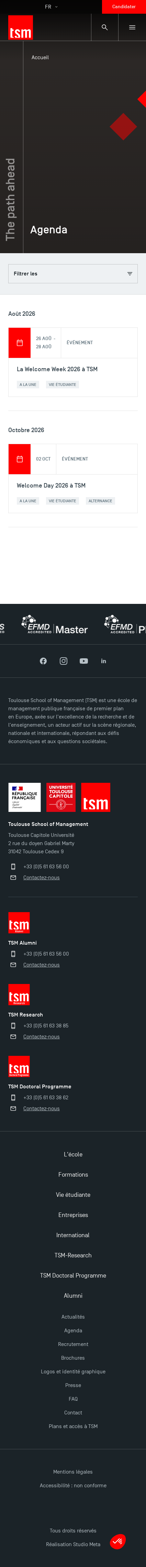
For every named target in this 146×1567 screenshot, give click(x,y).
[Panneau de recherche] (105, 27)
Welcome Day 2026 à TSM (51, 485)
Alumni (73, 1295)
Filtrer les (73, 273)
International (73, 1235)
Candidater (124, 7)
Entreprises (73, 1215)
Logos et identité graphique (73, 1372)
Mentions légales (73, 1472)
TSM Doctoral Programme (73, 1275)
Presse (73, 1385)
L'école (73, 1154)
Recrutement (73, 1344)
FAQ (73, 1399)
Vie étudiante (73, 1195)
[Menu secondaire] (132, 27)
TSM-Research (73, 1255)
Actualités (73, 1317)
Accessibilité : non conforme (73, 1485)
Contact (73, 1413)
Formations (73, 1174)
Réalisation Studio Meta (73, 1544)
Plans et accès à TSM (73, 1426)
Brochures (73, 1358)
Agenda (73, 1331)
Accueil (40, 57)
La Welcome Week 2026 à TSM (57, 369)
